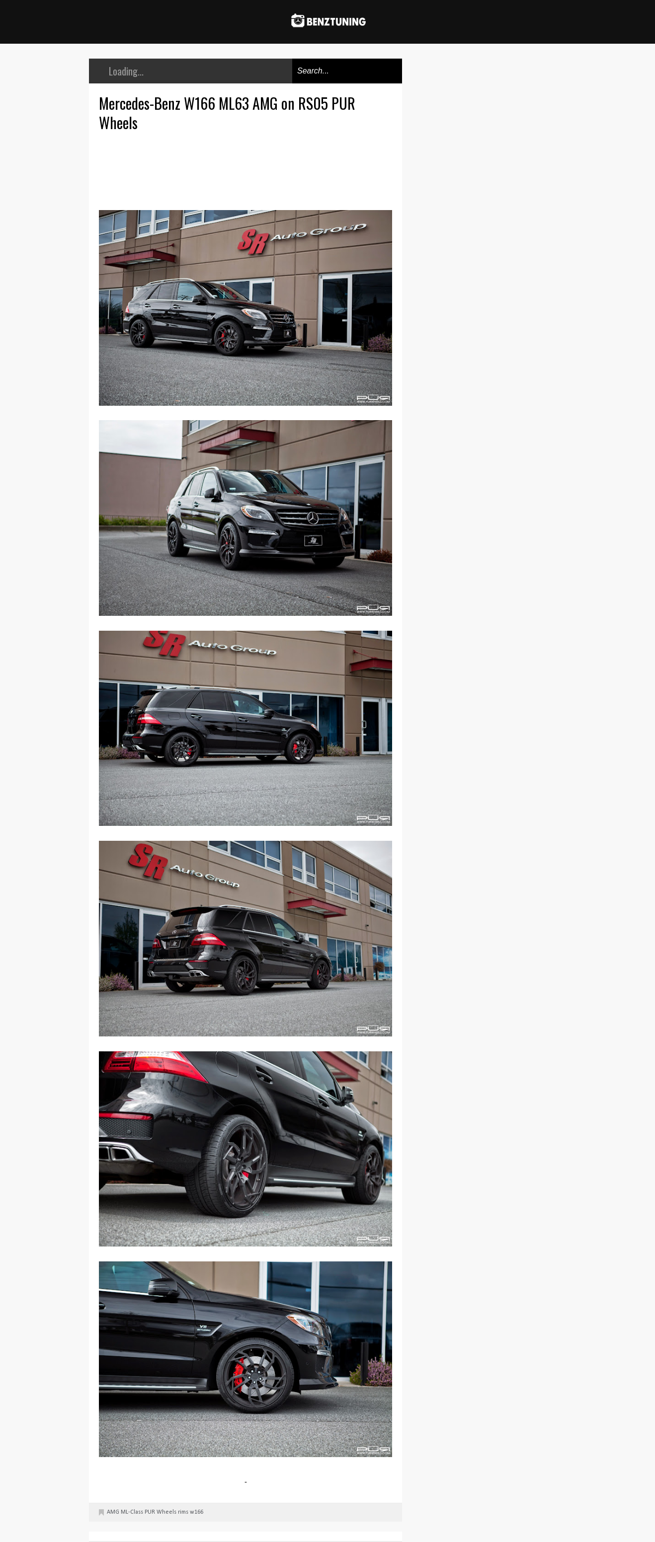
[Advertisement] (248, 169)
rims (183, 1512)
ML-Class (132, 1512)
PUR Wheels (160, 1512)
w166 (196, 1512)
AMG (113, 1512)
